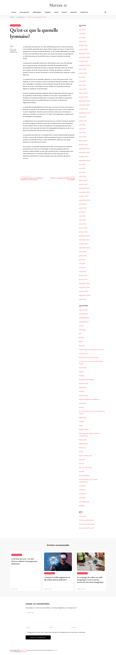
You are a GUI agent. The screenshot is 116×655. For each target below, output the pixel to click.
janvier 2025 (83, 97)
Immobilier (82, 403)
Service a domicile (85, 467)
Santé (56, 12)
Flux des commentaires (87, 524)
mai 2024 (82, 129)
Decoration (83, 368)
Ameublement (37, 12)
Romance (82, 448)
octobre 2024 (83, 109)
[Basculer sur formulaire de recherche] (105, 12)
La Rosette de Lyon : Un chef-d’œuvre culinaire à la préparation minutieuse (24, 561)
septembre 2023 (84, 160)
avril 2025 (82, 85)
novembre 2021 (84, 240)
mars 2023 (82, 176)
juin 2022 (82, 212)
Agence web (83, 310)
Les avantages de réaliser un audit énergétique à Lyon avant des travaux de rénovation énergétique (90, 579)
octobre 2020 (83, 291)
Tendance (73, 12)
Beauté (81, 338)
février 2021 (83, 275)
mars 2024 (82, 137)
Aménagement (84, 318)
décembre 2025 (84, 53)
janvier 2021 (83, 279)
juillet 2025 (83, 73)
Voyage (81, 506)
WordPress (24, 651)
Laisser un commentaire (15, 51)
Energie (81, 375)
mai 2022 (82, 216)
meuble (81, 421)
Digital (14, 12)
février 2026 (83, 45)
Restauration (24, 12)
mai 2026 (82, 33)
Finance (81, 391)
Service (81, 463)
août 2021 (82, 252)
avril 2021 (82, 267)
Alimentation (83, 314)
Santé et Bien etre (85, 456)
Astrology (82, 330)
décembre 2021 (84, 236)
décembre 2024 (84, 101)
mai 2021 (82, 264)
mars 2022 (82, 224)
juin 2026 (82, 30)
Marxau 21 (58, 5)
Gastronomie (83, 395)
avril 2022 (82, 220)
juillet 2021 (83, 256)
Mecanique (83, 418)
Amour (81, 326)
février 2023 (83, 180)
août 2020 (82, 299)
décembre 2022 (84, 188)
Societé (64, 12)
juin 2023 (82, 164)
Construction (83, 353)
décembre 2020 (84, 283)
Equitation (82, 387)
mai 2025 (82, 81)
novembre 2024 (84, 105)
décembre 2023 (84, 148)
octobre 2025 (83, 61)
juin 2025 (82, 77)
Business (48, 12)
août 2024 (82, 117)
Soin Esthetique (84, 475)
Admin (11, 46)
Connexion (82, 516)
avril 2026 (82, 37)
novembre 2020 (84, 287)
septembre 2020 (84, 295)
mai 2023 (82, 168)
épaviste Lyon (84, 383)
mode (81, 425)
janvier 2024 (83, 144)
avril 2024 (82, 133)
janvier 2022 (83, 232)
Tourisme (82, 490)
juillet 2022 (83, 208)
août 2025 (82, 69)
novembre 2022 (84, 192)
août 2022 (82, 204)
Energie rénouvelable (86, 379)
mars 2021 (82, 271)
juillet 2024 (83, 121)
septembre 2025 (84, 65)
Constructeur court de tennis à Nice (91, 349)
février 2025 (83, 93)
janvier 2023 (83, 184)
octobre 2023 (83, 156)
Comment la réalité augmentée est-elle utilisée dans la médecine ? (57, 578)
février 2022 (83, 228)
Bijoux (81, 341)
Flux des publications (86, 520)
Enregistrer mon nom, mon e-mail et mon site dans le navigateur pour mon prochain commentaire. (56, 632)
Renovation (83, 440)
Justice (81, 407)
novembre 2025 (84, 57)
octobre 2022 (83, 196)
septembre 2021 (84, 248)
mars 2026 (82, 41)
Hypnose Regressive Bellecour (89, 399)
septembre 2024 (84, 113)
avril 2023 (82, 172)
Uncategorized (15, 25)
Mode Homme (84, 429)
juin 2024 (82, 125)
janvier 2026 (83, 49)
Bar (80, 334)
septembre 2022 (84, 200)
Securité (82, 460)
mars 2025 (82, 89)
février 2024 (83, 141)
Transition (84, 12)
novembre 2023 (84, 152)
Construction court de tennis (89, 357)
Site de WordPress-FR (86, 528)
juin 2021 (82, 260)
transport (82, 498)
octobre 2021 (83, 244)
